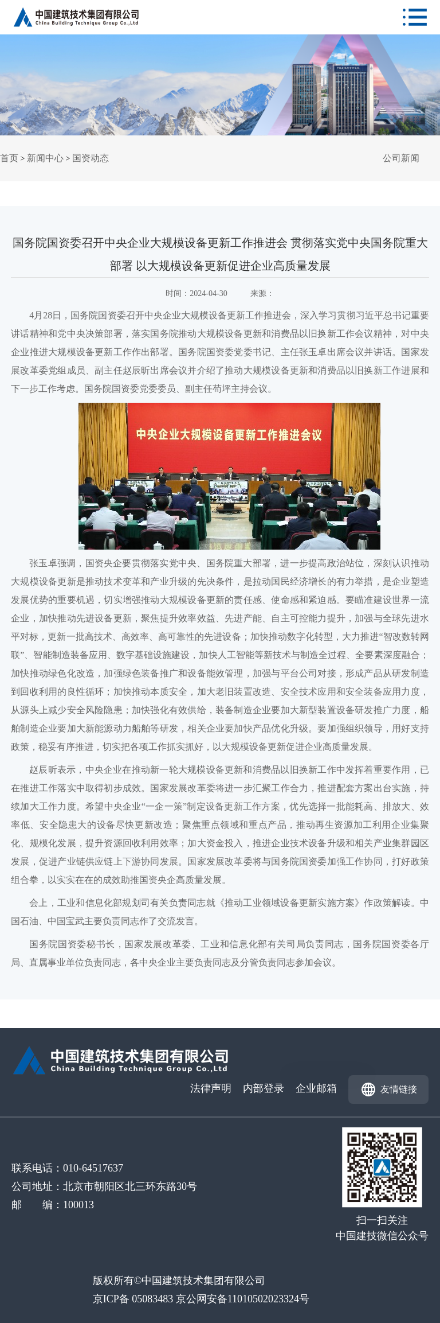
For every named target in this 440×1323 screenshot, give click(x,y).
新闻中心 (45, 158)
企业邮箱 (316, 1088)
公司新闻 (401, 158)
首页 (9, 158)
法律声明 (210, 1088)
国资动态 (90, 158)
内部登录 (263, 1088)
